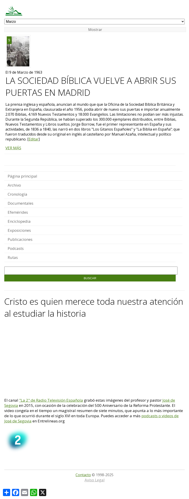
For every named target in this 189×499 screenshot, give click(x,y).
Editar (34, 139)
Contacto (83, 474)
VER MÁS (13, 147)
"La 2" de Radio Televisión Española (51, 400)
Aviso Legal (95, 480)
